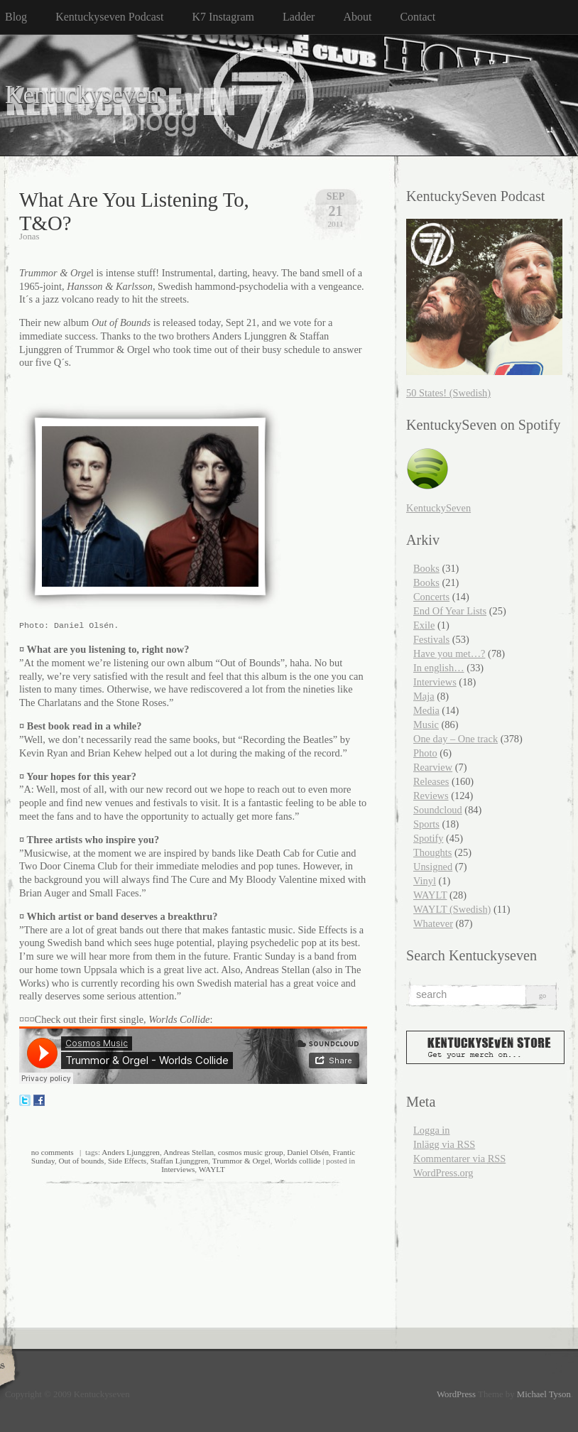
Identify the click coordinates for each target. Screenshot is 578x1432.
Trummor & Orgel (241, 1160)
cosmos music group (250, 1152)
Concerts (431, 596)
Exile (424, 625)
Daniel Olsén (308, 1152)
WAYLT (212, 1169)
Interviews (178, 1169)
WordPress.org (443, 1172)
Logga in (431, 1130)
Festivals (431, 639)
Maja (424, 696)
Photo (425, 753)
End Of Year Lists (449, 611)
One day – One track (455, 738)
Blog (16, 17)
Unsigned (432, 866)
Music (426, 724)
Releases (431, 781)
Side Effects (127, 1160)
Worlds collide (297, 1160)
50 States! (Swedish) (448, 392)
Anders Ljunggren (131, 1152)
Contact (417, 17)
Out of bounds (81, 1160)
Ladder (299, 17)
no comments (52, 1152)
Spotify (428, 838)
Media (426, 710)
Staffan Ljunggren (180, 1160)
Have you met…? (449, 653)
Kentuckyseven (82, 95)
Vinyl (424, 880)
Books (426, 568)
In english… (438, 667)
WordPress (456, 1394)
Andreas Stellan (188, 1152)
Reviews (431, 795)
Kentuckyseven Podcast (109, 17)
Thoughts (432, 852)
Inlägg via (444, 1144)
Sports (426, 824)
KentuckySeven (438, 508)
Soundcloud (437, 809)
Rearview (432, 767)
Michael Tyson (544, 1394)
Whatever (433, 923)
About (357, 17)
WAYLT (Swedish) (452, 909)
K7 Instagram (223, 17)
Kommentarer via (459, 1158)
